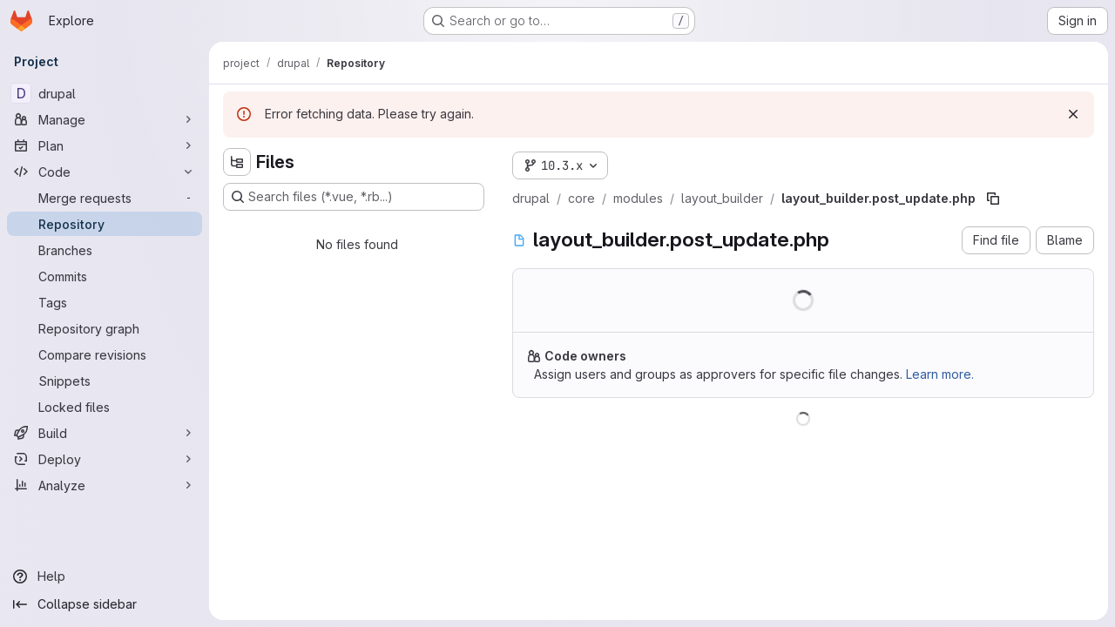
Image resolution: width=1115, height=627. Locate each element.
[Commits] (104, 276)
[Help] (104, 576)
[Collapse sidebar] (104, 604)
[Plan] (104, 145)
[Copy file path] (993, 198)
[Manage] (104, 119)
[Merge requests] (104, 197)
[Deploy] (104, 459)
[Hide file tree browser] (237, 162)
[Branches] (104, 250)
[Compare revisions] (104, 354)
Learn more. (940, 374)
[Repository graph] (104, 328)
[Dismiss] (1073, 114)
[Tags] (104, 302)
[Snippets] (104, 380)
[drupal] (104, 93)
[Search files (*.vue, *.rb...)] (353, 197)
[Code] (104, 171)
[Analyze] (104, 485)
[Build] (104, 433)
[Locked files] (104, 406)
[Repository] (104, 224)
